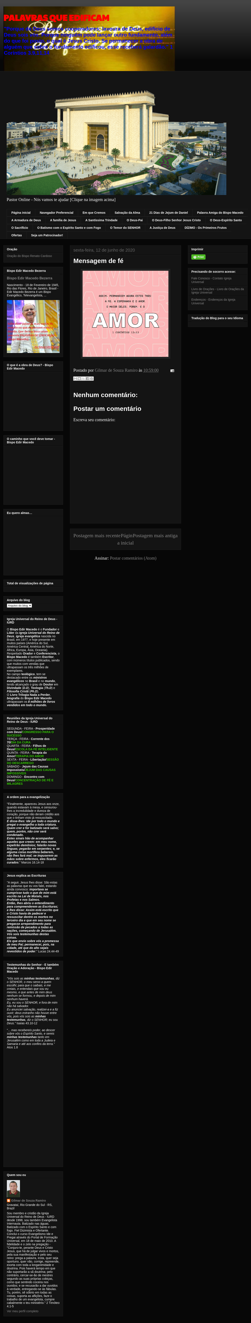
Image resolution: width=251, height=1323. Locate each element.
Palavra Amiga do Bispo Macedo (220, 212)
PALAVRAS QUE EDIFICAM (56, 17)
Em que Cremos (94, 212)
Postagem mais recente (97, 535)
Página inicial (20, 212)
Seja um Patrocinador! (47, 235)
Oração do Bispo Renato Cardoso (29, 256)
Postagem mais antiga (155, 535)
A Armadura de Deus (26, 220)
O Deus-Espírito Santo (226, 220)
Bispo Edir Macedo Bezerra (29, 278)
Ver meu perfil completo (22, 1311)
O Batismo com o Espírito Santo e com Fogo (69, 227)
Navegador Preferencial (56, 212)
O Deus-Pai (135, 220)
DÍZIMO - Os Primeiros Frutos (206, 227)
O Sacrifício (19, 227)
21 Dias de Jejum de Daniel (168, 212)
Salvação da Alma (127, 212)
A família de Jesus (63, 220)
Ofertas (16, 235)
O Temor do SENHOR (125, 227)
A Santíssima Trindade (101, 220)
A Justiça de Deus (162, 227)
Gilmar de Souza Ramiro (28, 1200)
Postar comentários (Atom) (133, 558)
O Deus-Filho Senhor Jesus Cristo (176, 220)
